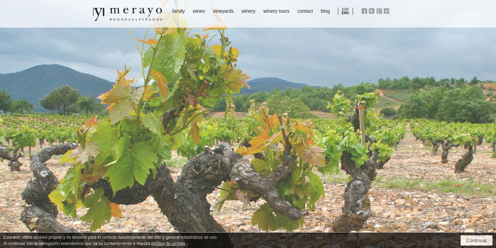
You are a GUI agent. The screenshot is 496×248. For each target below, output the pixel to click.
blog (325, 11)
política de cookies (169, 243)
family (178, 11)
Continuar (476, 240)
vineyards (223, 11)
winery (248, 11)
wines (199, 11)
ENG (345, 13)
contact (305, 11)
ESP (345, 9)
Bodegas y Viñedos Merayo (127, 14)
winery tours (276, 11)
